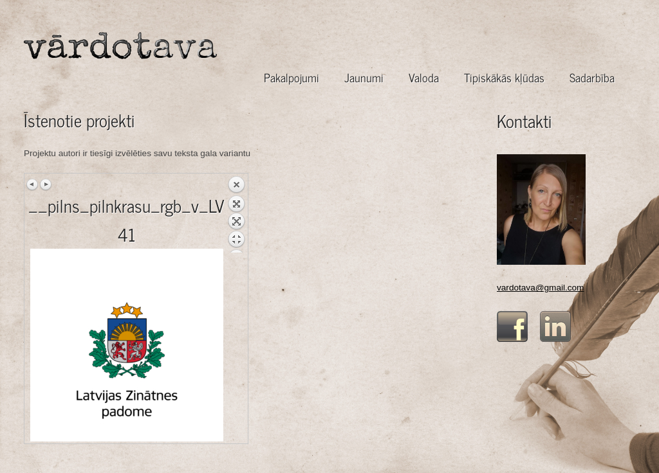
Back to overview (236, 214)
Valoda (424, 77)
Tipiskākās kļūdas (504, 77)
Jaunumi (364, 77)
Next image (45, 184)
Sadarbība (592, 77)
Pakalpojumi (291, 77)
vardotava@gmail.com (540, 287)
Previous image (32, 184)
